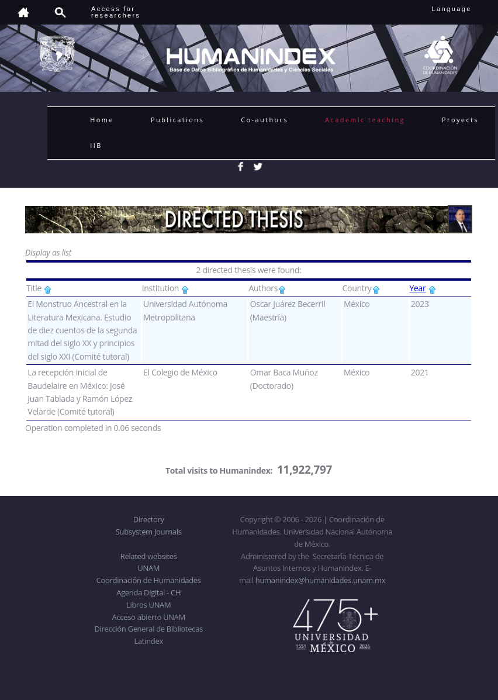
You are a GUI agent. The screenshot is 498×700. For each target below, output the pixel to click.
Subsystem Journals (149, 531)
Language (459, 8)
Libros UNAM (148, 604)
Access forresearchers (115, 12)
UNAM (148, 568)
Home (102, 119)
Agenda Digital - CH (148, 592)
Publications (177, 119)
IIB (96, 145)
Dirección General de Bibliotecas (148, 628)
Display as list (48, 252)
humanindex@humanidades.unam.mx (320, 580)
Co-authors (264, 119)
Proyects (460, 119)
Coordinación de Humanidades (148, 580)
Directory (148, 519)
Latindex (148, 641)
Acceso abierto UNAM (148, 617)
